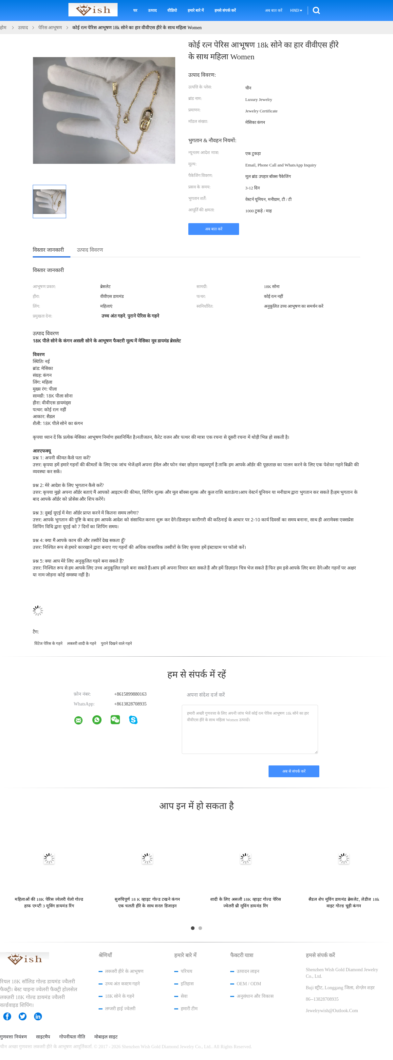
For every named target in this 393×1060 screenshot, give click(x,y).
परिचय (186, 971)
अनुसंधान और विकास (255, 996)
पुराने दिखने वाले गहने (116, 643)
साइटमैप (43, 1037)
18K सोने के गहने (120, 996)
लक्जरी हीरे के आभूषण (124, 971)
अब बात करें (273, 10)
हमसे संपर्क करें (225, 10)
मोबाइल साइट (106, 1037)
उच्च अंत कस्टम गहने (122, 983)
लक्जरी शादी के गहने (81, 643)
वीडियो (172, 10)
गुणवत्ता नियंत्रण (13, 1037)
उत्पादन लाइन (248, 971)
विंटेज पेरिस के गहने (48, 643)
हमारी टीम (189, 1008)
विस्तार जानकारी (48, 250)
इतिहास (187, 983)
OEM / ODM (249, 983)
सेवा (184, 996)
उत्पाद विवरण (90, 250)
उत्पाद (152, 10)
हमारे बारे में (196, 10)
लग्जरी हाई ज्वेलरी (120, 1008)
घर (135, 10)
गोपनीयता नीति (72, 1037)
